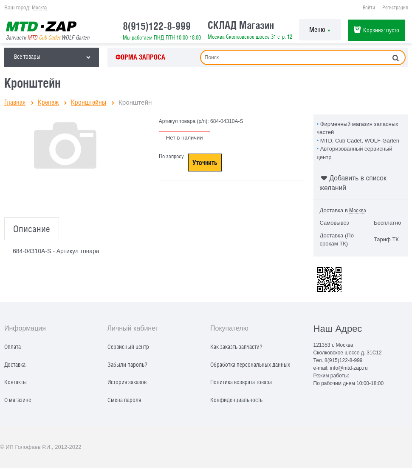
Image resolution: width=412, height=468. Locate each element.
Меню (320, 30)
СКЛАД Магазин (241, 25)
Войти (369, 8)
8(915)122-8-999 (157, 26)
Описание (31, 229)
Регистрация (395, 8)
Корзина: (381, 30)
